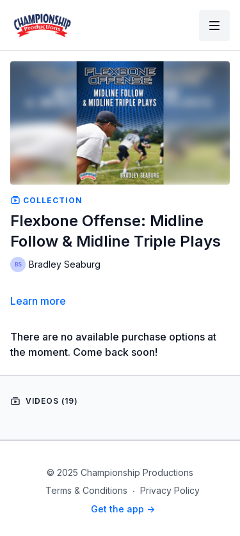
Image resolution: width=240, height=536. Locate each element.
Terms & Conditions (86, 490)
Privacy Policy (170, 490)
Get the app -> (123, 508)
